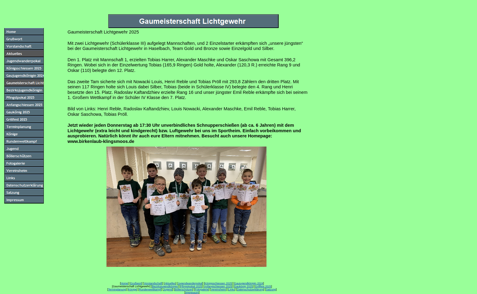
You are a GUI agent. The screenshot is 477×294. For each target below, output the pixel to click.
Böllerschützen (184, 289)
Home (124, 283)
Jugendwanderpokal (190, 283)
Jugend (167, 289)
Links (231, 289)
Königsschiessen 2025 (218, 283)
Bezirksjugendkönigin (165, 286)
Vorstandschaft (153, 283)
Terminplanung (117, 289)
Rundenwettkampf (150, 289)
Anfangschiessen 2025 (218, 286)
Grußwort (136, 283)
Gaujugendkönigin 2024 (248, 283)
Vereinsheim (218, 289)
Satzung (271, 289)
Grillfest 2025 (263, 286)
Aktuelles (170, 283)
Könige (132, 289)
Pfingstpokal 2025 (191, 286)
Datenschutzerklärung (250, 289)
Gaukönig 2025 (243, 286)
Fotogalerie (202, 289)
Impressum (192, 292)
